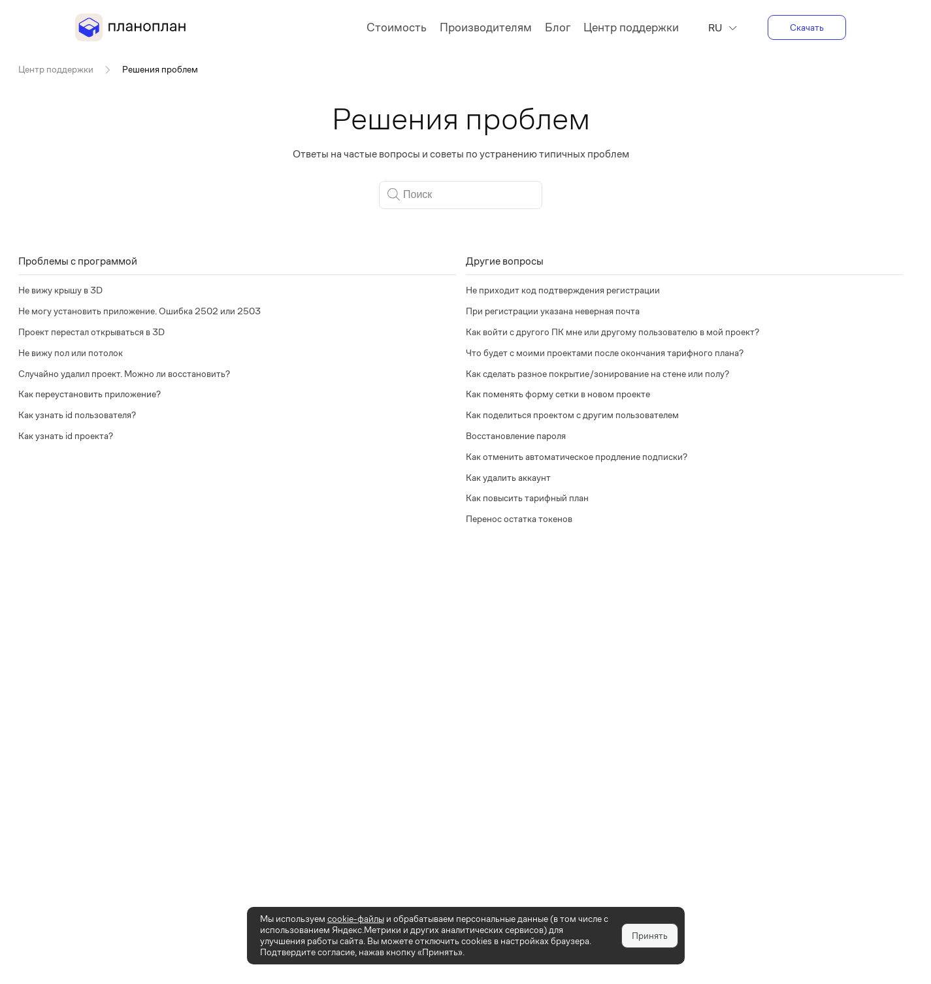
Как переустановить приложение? (89, 394)
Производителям (486, 27)
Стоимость (397, 27)
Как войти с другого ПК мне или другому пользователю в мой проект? (612, 332)
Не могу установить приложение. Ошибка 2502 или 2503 (139, 311)
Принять (650, 935)
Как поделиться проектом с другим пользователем (572, 415)
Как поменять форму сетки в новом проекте (558, 394)
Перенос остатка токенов (519, 519)
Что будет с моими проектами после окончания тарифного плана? (604, 353)
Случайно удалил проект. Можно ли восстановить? (124, 374)
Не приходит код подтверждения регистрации (563, 290)
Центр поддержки (631, 27)
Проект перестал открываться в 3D (91, 332)
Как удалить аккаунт (508, 477)
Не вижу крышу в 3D (60, 290)
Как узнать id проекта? (65, 436)
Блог (557, 27)
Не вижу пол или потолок (70, 353)
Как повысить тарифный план (527, 498)
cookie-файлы (355, 918)
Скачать (807, 27)
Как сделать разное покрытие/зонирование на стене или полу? (597, 374)
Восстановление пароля (516, 436)
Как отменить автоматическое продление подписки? (576, 456)
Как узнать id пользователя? (77, 415)
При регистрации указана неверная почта (553, 311)
